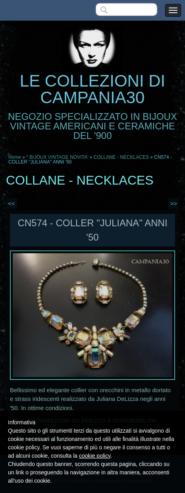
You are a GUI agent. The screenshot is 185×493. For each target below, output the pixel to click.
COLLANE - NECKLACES (121, 157)
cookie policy (94, 456)
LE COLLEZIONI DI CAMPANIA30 (92, 89)
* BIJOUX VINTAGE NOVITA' (57, 157)
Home (14, 157)
